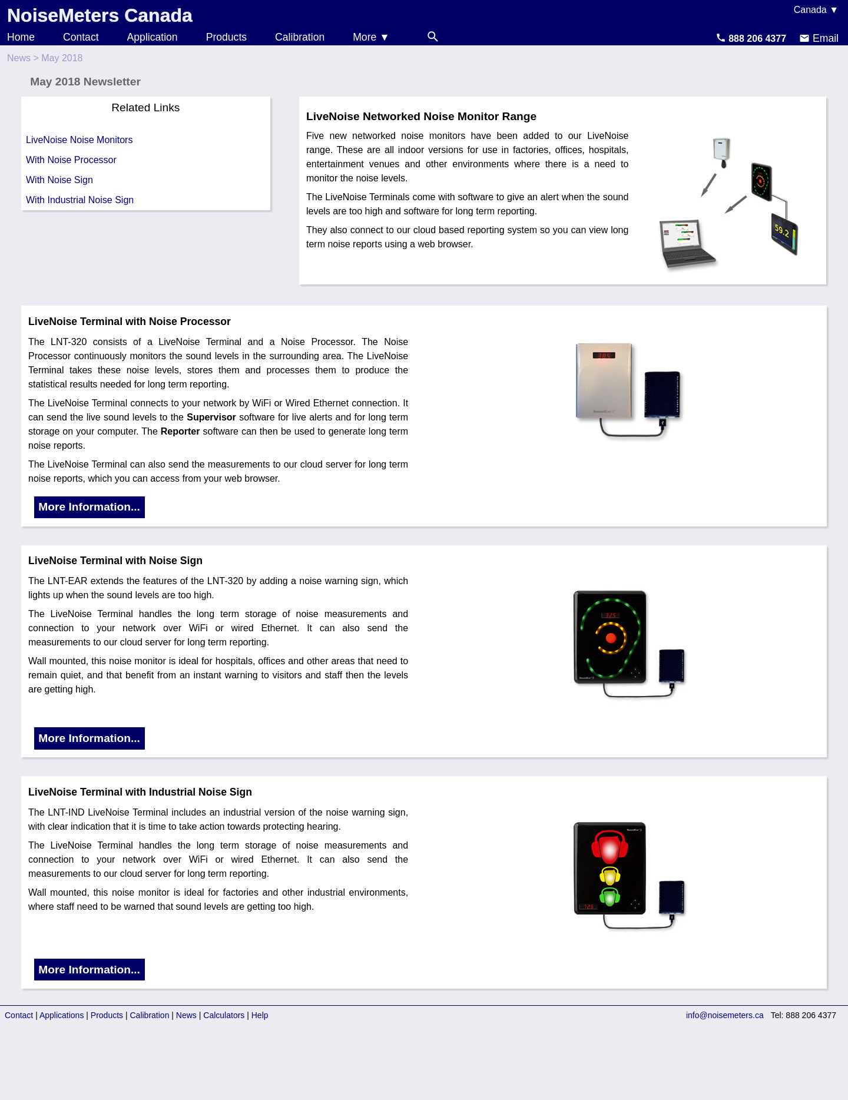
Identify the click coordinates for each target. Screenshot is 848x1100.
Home (21, 37)
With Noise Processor (71, 160)
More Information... (89, 507)
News (19, 58)
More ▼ (371, 37)
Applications (61, 1015)
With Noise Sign (59, 180)
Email (819, 38)
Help (260, 1015)
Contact (81, 37)
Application (152, 37)
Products (226, 37)
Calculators (223, 1015)
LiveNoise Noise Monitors (79, 140)
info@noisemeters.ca (725, 1015)
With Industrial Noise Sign (80, 200)
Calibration (299, 37)
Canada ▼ (816, 10)
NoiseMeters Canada (100, 15)
